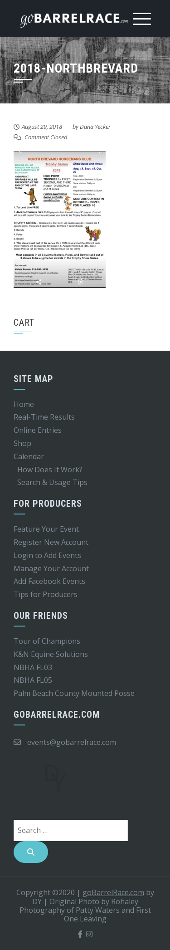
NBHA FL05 (33, 680)
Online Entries (38, 430)
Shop (22, 443)
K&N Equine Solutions (51, 654)
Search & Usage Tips (52, 482)
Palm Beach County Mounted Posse (74, 693)
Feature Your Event (46, 529)
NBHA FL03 (33, 667)
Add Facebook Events (49, 581)
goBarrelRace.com (113, 892)
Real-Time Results (44, 417)
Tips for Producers (46, 594)
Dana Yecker (95, 126)
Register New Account (51, 542)
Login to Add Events (47, 555)
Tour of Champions (47, 641)
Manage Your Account (51, 568)
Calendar (29, 456)
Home (24, 404)
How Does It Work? (50, 470)
